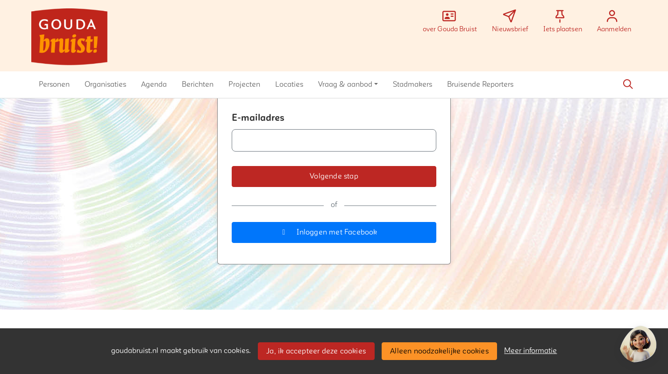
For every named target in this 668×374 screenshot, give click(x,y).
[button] (54, 84)
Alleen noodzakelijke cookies (439, 351)
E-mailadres (258, 118)
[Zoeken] (628, 84)
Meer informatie (530, 350)
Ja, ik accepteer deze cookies (316, 351)
